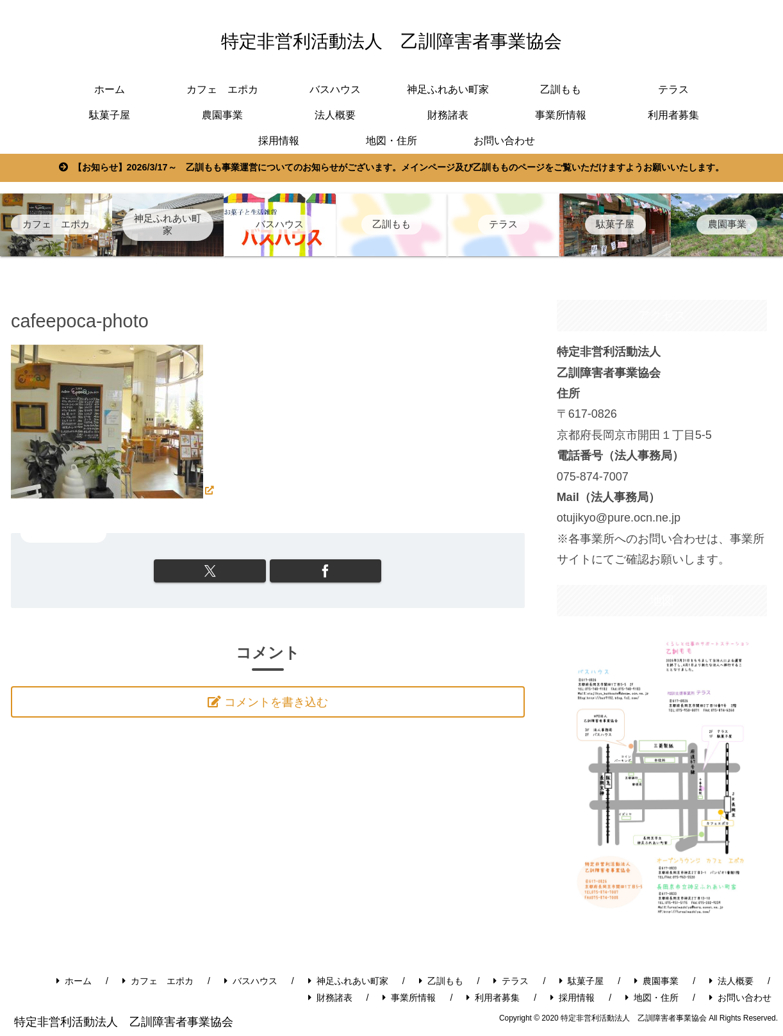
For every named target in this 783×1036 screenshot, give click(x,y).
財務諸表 (330, 997)
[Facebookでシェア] (307, 570)
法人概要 (731, 981)
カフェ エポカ (158, 981)
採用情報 (572, 997)
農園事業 (656, 981)
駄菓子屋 (581, 981)
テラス (511, 981)
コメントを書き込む (277, 703)
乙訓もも (441, 981)
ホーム (74, 981)
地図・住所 (652, 997)
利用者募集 (493, 997)
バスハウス (250, 981)
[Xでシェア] (228, 570)
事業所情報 (409, 997)
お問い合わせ (740, 997)
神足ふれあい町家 (348, 981)
